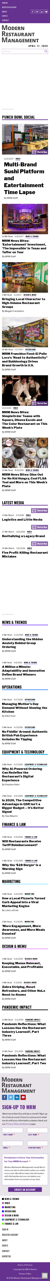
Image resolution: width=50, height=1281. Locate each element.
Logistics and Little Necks (22, 519)
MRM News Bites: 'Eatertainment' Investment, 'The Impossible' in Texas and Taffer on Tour (24, 246)
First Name (8, 1134)
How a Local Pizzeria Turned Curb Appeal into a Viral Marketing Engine (23, 902)
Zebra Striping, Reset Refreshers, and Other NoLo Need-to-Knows (23, 990)
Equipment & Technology (36, 764)
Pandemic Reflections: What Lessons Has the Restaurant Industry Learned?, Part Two (24, 1059)
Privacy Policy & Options (18, 1124)
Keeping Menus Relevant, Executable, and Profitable (22, 965)
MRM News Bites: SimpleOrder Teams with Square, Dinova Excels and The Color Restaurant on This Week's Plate (24, 419)
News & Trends (32, 236)
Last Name (32, 1134)
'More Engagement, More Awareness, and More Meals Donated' (23, 930)
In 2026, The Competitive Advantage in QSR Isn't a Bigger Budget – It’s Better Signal (23, 806)
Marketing (29, 893)
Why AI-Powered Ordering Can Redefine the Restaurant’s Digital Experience (22, 774)
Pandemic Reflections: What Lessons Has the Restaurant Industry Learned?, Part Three (24, 1029)
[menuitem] (4, 2)
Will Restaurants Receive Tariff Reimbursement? (21, 843)
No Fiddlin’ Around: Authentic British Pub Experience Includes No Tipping (25, 735)
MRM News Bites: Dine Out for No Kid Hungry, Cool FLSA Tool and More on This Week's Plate (24, 480)
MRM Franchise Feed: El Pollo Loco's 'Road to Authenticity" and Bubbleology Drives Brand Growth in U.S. (25, 359)
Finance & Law (31, 836)
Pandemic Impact (32, 1019)
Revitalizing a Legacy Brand (23, 536)
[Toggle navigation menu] (45, 1276)
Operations (30, 349)
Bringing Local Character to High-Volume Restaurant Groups (23, 303)
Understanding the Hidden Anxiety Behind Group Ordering (22, 643)
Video (18, 158)
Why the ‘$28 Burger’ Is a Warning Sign (21, 867)
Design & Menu (30, 294)
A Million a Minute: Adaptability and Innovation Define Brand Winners (23, 670)
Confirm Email (34, 1147)
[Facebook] (32, 11)
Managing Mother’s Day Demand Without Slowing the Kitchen (24, 708)
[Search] (46, 51)
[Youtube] (46, 11)
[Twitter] (37, 11)
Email (5, 1147)
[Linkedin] (41, 11)
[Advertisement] (25, 83)
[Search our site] (23, 51)
